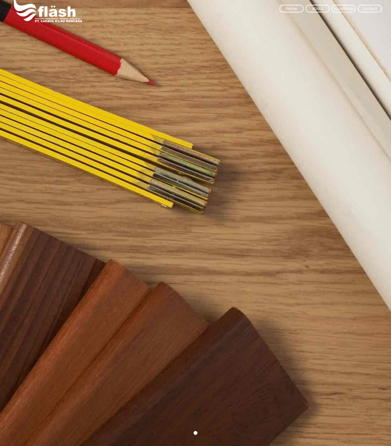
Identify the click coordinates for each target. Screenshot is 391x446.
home (291, 8)
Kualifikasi (343, 8)
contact (370, 8)
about (317, 8)
